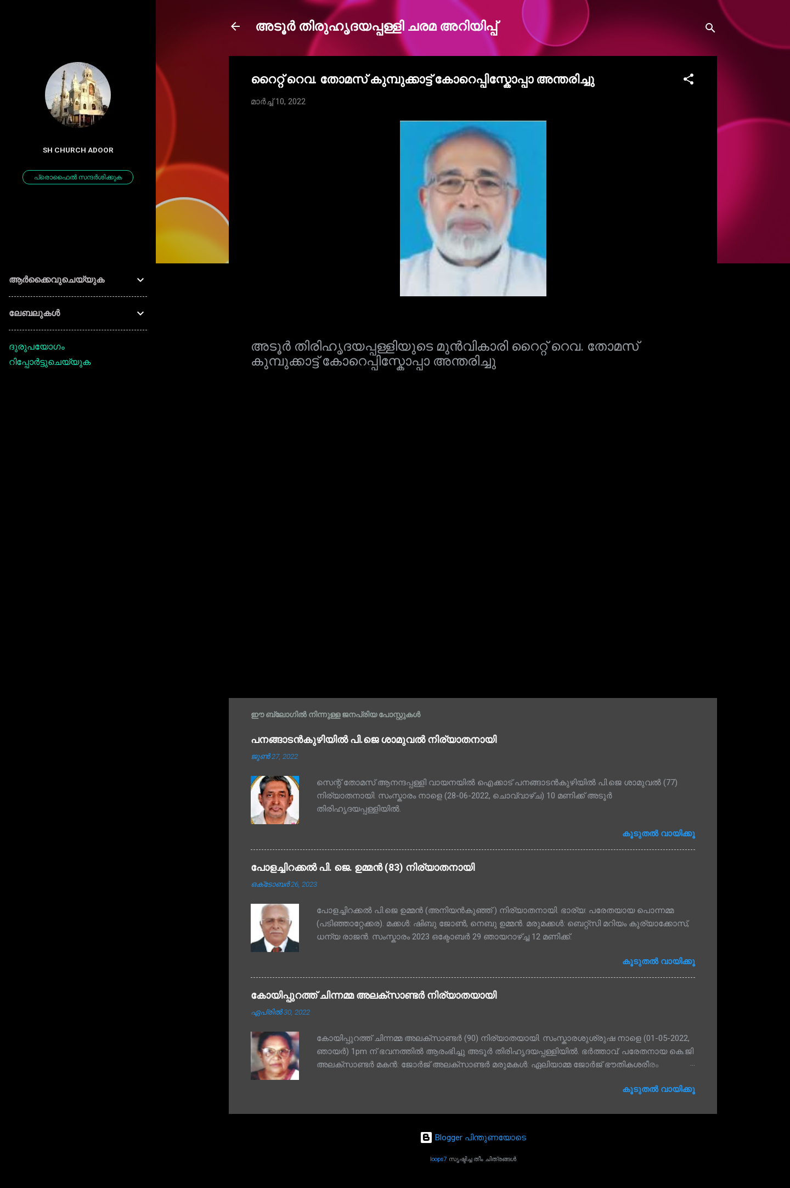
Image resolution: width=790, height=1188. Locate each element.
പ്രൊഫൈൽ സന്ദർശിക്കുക (78, 177)
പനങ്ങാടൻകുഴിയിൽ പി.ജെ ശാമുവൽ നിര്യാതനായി (373, 739)
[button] (688, 80)
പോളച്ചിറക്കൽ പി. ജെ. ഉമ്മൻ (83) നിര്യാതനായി (363, 867)
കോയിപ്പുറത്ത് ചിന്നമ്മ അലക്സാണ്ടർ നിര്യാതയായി (373, 995)
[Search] (710, 30)
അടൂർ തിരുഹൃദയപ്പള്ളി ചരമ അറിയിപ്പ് (376, 26)
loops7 (438, 1159)
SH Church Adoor (78, 149)
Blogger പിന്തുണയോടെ (473, 1137)
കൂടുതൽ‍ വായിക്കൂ (658, 833)
